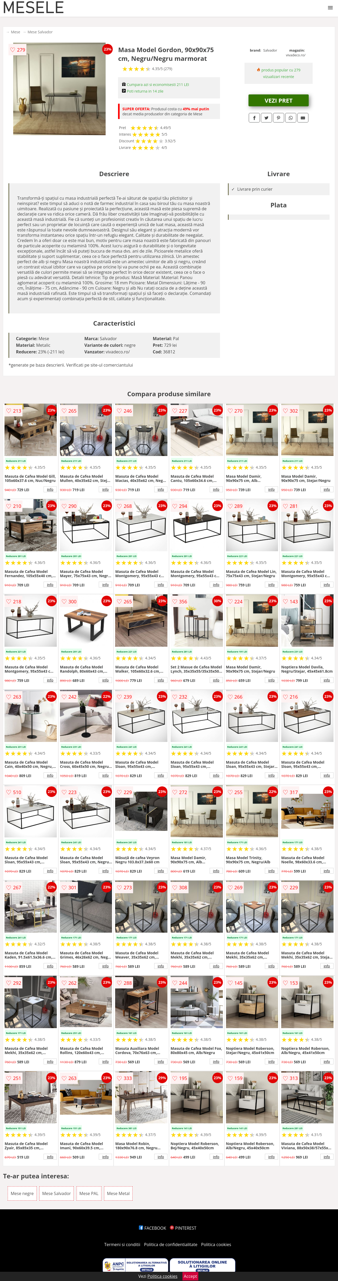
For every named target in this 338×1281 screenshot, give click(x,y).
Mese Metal (118, 1193)
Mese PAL (88, 1193)
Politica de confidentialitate (171, 1244)
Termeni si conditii (122, 1244)
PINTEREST (183, 1228)
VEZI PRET (279, 100)
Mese (15, 31)
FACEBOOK (152, 1228)
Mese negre (22, 1193)
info (50, 489)
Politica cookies (216, 1244)
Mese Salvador (40, 31)
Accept (190, 1276)
